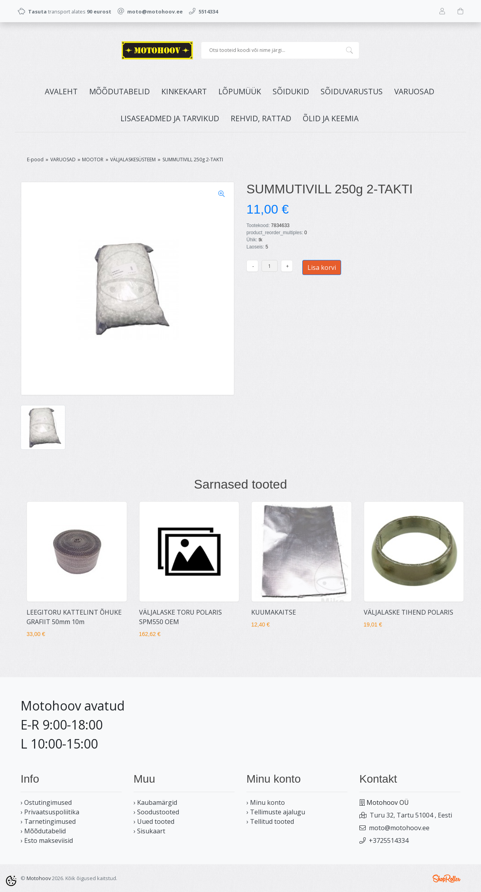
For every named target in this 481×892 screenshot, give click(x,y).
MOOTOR (92, 159)
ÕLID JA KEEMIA (331, 118)
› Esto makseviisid (47, 840)
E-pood (35, 159)
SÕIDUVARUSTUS (352, 91)
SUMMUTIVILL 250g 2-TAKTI (192, 159)
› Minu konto (265, 802)
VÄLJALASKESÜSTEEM (133, 159)
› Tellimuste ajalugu (275, 812)
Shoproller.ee (446, 878)
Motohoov (39, 878)
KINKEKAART (184, 91)
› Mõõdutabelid (43, 831)
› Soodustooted (156, 812)
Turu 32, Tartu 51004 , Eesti (411, 815)
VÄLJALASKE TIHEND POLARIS (408, 612)
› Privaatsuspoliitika (50, 812)
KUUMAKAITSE (273, 612)
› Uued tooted (154, 821)
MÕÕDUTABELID (119, 91)
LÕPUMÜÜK (239, 91)
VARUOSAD (414, 91)
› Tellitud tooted (270, 821)
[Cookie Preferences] (11, 881)
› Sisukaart (149, 831)
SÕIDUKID (291, 91)
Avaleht (61, 91)
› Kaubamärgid (155, 802)
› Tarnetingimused (48, 821)
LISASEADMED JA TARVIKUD (169, 118)
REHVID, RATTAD (261, 118)
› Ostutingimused (46, 802)
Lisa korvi (321, 267)
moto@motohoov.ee (399, 827)
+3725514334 (388, 840)
